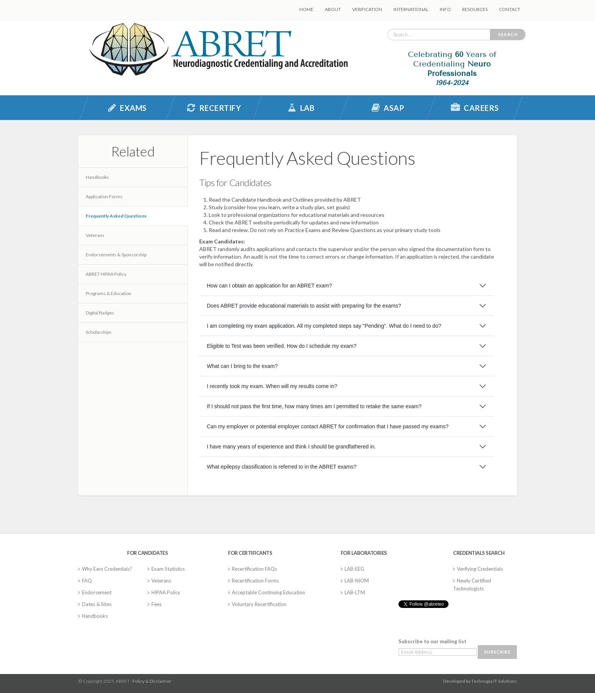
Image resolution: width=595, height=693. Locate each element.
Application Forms (104, 196)
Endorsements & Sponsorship (116, 254)
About (333, 9)
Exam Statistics (168, 569)
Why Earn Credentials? (107, 569)
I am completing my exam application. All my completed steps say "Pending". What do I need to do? (324, 326)
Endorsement (97, 592)
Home (306, 9)
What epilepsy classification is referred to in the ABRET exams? (281, 467)
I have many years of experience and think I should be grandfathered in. (291, 447)
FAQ (87, 581)
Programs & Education (108, 293)
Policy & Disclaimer (152, 681)
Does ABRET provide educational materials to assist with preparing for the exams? (304, 306)
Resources (475, 9)
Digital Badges (100, 313)
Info (445, 9)
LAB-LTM (355, 592)
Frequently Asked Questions (116, 216)
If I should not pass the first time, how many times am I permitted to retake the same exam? (314, 406)
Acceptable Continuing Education (268, 592)
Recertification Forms (255, 581)
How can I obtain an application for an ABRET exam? (269, 286)
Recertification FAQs (254, 569)
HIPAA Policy (165, 592)
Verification (367, 9)
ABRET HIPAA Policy (106, 274)
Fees (156, 604)
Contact (509, 9)
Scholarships (99, 332)
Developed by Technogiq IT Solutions (480, 681)
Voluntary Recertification (259, 604)
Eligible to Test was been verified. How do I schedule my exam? (281, 346)
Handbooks (97, 177)
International (411, 9)
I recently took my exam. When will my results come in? (272, 386)
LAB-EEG (354, 569)
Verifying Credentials (480, 569)
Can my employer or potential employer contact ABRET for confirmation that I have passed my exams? (328, 426)
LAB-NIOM (357, 581)
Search (508, 34)
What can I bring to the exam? (242, 366)
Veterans (95, 235)
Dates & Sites (97, 604)
